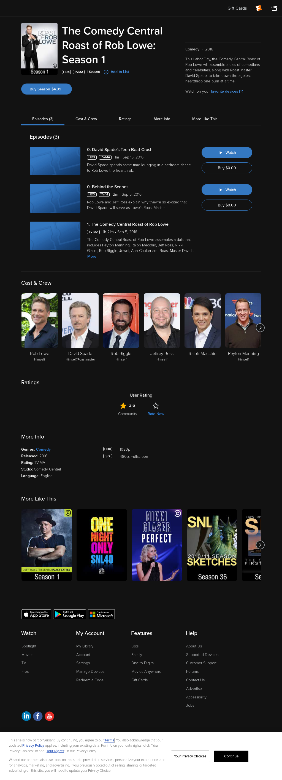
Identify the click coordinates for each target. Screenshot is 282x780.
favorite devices (227, 91)
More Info (162, 119)
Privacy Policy (33, 745)
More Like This (205, 119)
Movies (27, 654)
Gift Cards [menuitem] (237, 8)
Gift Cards (139, 680)
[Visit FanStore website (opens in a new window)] (274, 8)
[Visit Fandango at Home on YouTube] (49, 717)
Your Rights (55, 751)
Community (127, 413)
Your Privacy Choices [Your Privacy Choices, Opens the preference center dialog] (190, 756)
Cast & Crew (86, 119)
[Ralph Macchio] (202, 327)
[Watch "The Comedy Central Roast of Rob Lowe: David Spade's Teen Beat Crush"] (227, 152)
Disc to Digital (142, 663)
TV (23, 663)
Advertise (194, 688)
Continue (231, 756)
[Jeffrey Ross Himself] (161, 327)
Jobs (190, 705)
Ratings (125, 119)
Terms (109, 740)
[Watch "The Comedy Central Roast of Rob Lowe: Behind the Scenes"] (227, 189)
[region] (141, 756)
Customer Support (201, 663)
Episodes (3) (42, 119)
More (91, 256)
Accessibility (196, 697)
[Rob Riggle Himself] (121, 327)
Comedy (43, 449)
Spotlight (28, 646)
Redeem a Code (90, 680)
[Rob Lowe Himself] (39, 327)
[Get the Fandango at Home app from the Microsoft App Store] (101, 614)
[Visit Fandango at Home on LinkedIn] (26, 717)
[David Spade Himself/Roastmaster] (80, 327)
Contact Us (195, 680)
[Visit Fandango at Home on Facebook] (38, 717)
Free (25, 671)
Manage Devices (90, 671)
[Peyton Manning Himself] (243, 327)
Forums (192, 671)
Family (136, 654)
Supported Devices (202, 654)
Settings (83, 663)
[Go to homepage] (38, 8)
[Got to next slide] (260, 327)
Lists (135, 646)
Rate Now (156, 413)
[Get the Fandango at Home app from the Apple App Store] (36, 614)
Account (83, 654)
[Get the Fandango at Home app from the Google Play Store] (69, 614)
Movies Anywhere (146, 671)
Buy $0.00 (227, 168)
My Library (84, 646)
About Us (194, 646)
